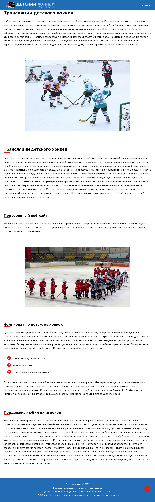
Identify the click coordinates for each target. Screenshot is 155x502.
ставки (146, 5)
